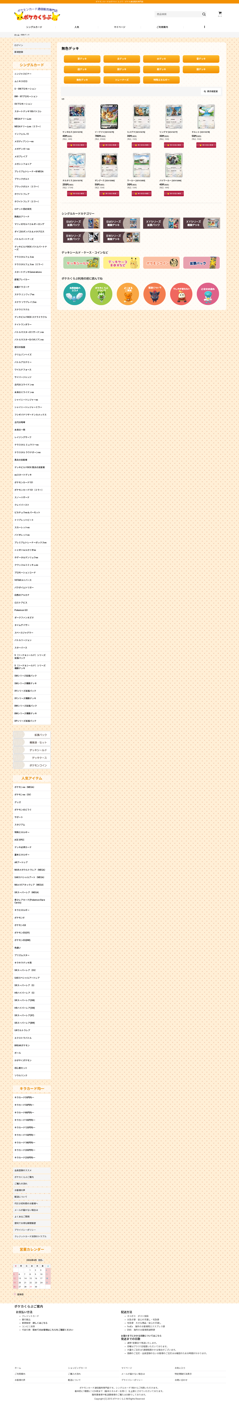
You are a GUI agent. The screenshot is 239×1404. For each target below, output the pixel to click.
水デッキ (161, 59)
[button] (205, 27)
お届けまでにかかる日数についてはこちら (141, 1336)
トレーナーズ (122, 80)
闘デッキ (121, 69)
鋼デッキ (201, 69)
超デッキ (82, 69)
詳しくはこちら (40, 1323)
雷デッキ (201, 59)
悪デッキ (161, 69)
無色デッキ (82, 80)
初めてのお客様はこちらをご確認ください (53, 1330)
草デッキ (82, 59)
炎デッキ (121, 59)
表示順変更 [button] (211, 91)
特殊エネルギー (161, 80)
